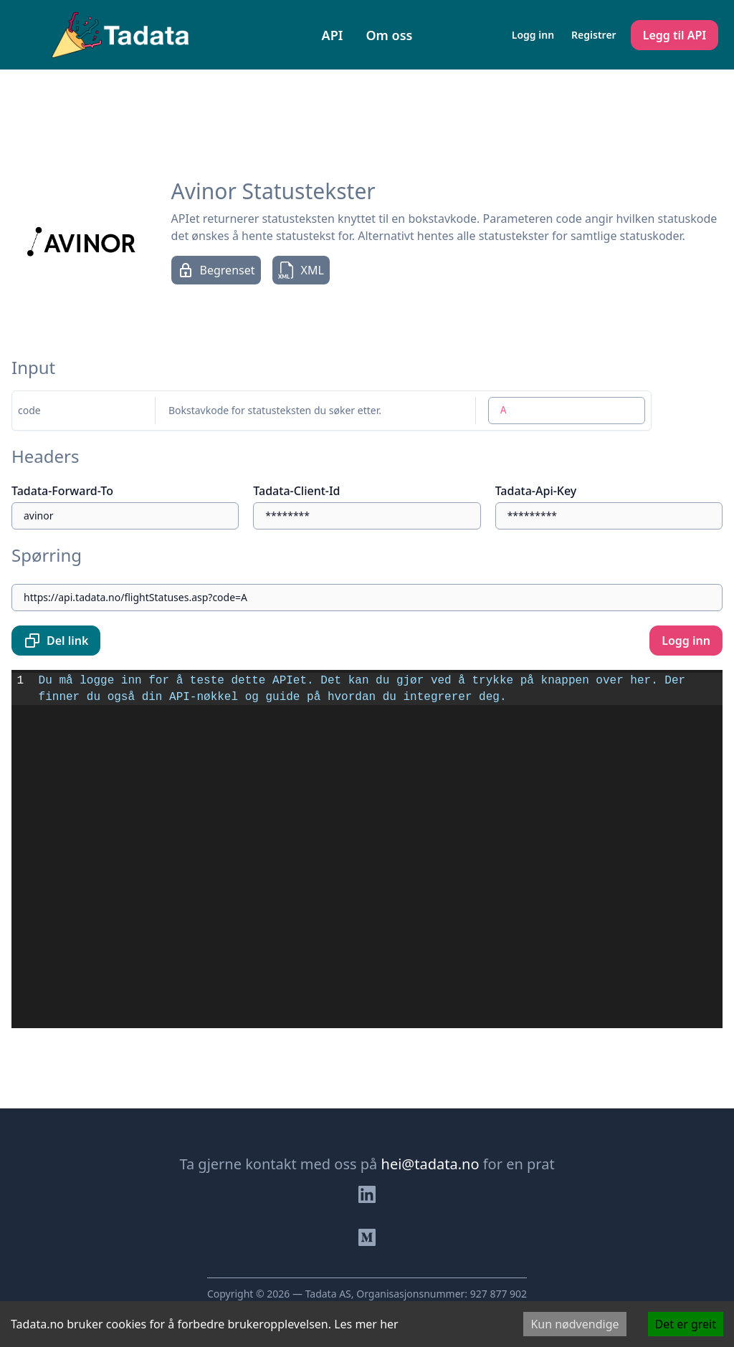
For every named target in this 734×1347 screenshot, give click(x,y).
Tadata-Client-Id (296, 491)
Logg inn (533, 35)
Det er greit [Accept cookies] (686, 1324)
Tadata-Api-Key (536, 491)
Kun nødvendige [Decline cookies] (574, 1324)
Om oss (389, 35)
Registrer (593, 35)
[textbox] (378, 849)
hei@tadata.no (430, 1164)
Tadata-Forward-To (62, 491)
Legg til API (675, 35)
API (332, 35)
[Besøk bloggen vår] (367, 1237)
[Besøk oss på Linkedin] (367, 1194)
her (389, 1324)
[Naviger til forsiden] (120, 34)
